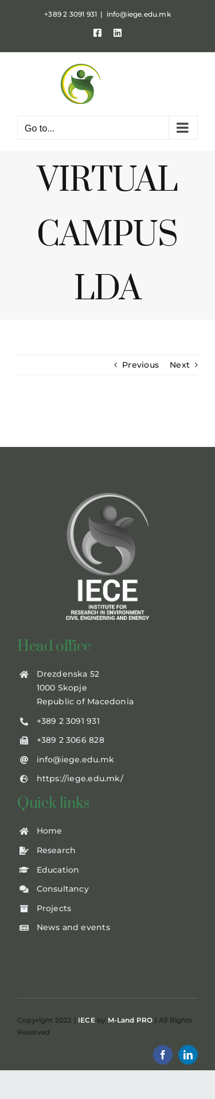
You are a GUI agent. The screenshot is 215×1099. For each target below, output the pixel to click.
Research (56, 850)
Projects (54, 908)
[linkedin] (188, 1055)
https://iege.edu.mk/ (80, 778)
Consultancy (63, 889)
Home (49, 831)
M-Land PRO (130, 1020)
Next (180, 365)
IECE (86, 1020)
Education (58, 870)
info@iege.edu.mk (139, 14)
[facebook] (163, 1055)
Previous (140, 365)
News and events (73, 927)
